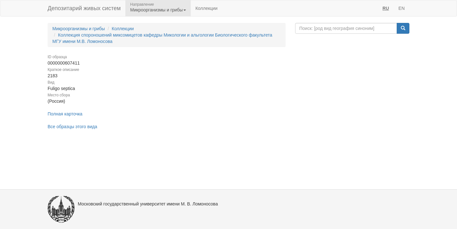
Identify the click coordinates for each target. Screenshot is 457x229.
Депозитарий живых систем (84, 8)
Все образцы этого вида (72, 126)
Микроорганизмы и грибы (78, 28)
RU (385, 8)
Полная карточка (65, 113)
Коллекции (206, 8)
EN (402, 8)
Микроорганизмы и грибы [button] (158, 9)
